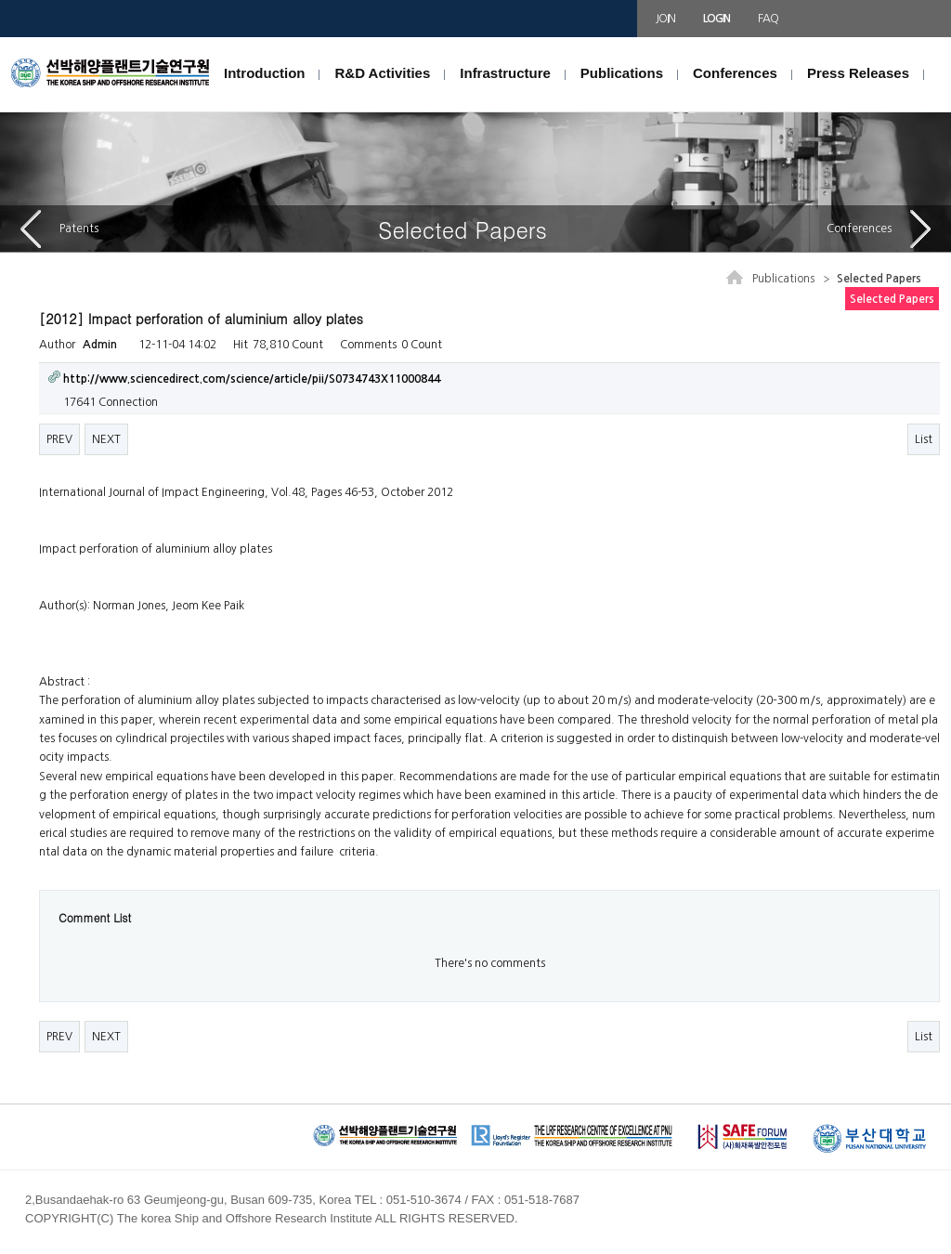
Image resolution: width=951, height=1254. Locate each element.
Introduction (264, 73)
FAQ (767, 18)
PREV (59, 439)
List (923, 439)
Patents (59, 229)
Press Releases (858, 73)
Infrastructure (505, 73)
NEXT (106, 439)
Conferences (735, 73)
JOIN (665, 18)
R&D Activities (382, 73)
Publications (621, 73)
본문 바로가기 (0, 37)
